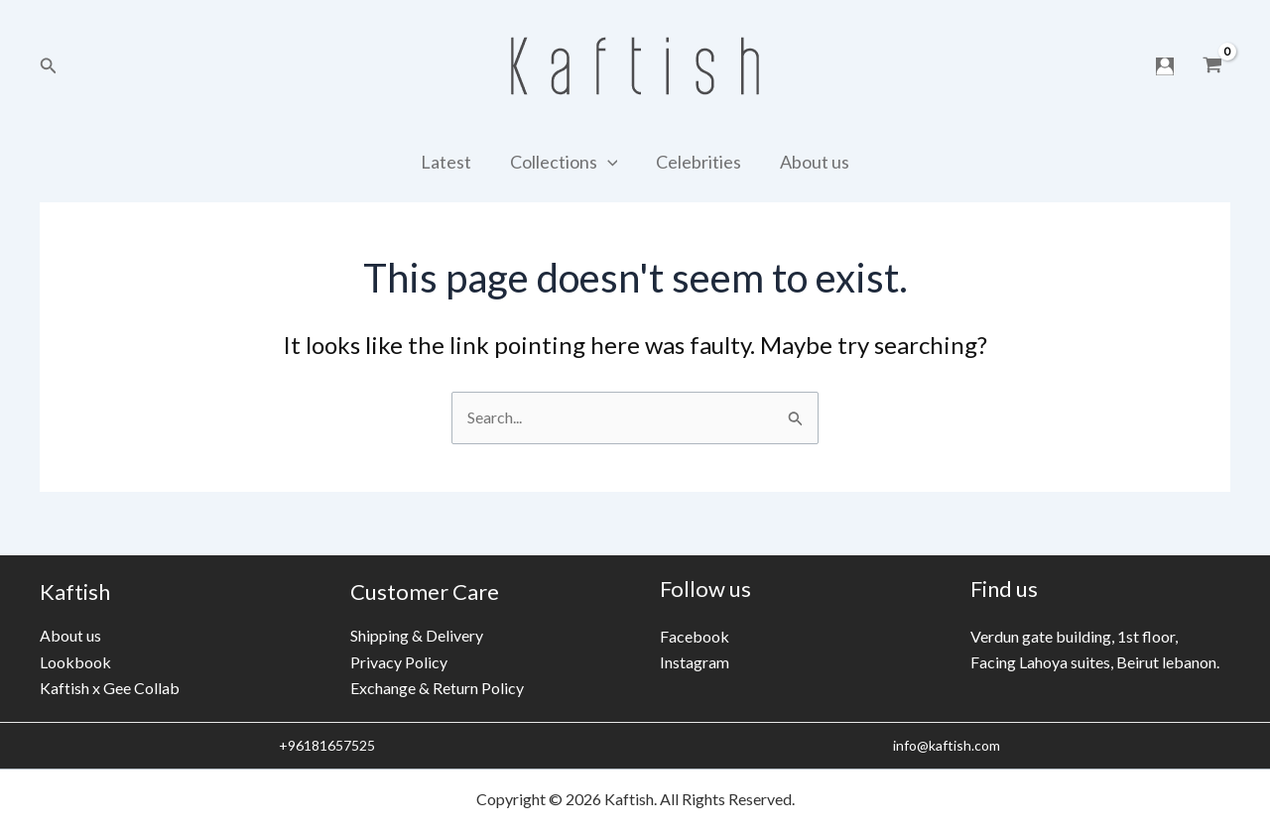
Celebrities (697, 162)
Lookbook (75, 661)
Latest (450, 162)
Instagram (694, 661)
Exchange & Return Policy (437, 687)
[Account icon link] (1165, 66)
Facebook (694, 636)
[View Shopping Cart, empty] (1212, 66)
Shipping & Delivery (416, 635)
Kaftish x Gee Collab (110, 687)
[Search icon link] (49, 66)
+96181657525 (325, 745)
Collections (565, 161)
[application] (608, 161)
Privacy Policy (398, 661)
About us (810, 162)
